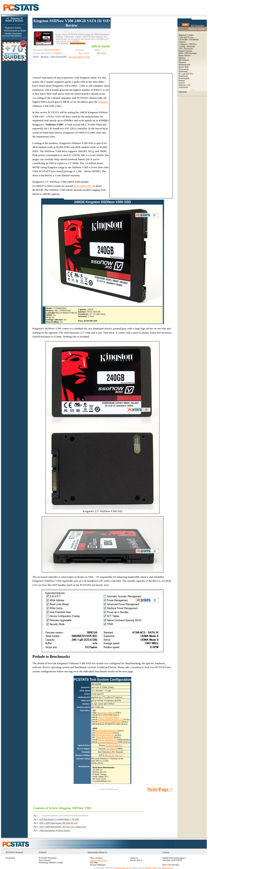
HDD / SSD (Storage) (188, 53)
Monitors (182, 62)
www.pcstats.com (121, 868)
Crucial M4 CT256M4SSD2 (109, 722)
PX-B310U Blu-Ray (113, 745)
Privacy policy (152, 868)
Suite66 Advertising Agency (174, 858)
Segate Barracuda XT (104, 737)
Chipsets (182, 42)
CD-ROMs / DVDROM (189, 39)
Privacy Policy (136, 860)
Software (182, 85)
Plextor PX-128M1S (105, 713)
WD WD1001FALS (104, 733)
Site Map (94, 862)
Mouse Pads (184, 67)
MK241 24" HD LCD (113, 755)
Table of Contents (100, 46)
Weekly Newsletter (13, 33)
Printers (182, 80)
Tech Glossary (45, 860)
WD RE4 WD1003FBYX (106, 731)
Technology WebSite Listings (51, 862)
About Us (134, 858)
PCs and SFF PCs (186, 74)
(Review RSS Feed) (98, 860)
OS (189, 85)
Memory (182, 58)
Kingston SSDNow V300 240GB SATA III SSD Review (71, 23)
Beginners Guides (13, 28)
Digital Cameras (185, 51)
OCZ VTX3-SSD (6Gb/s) (108, 717)
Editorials (183, 92)
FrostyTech (10, 858)
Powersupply (184, 78)
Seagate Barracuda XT (105, 735)
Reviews (45, 57)
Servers (182, 83)
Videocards (183, 87)
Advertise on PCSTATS (172, 860)
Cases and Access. (186, 37)
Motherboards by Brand (15, 31)
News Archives (96, 858)
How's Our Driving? (170, 865)
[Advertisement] (142, 43)
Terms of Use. (167, 868)
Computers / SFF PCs (188, 44)
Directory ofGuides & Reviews (14, 19)
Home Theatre (184, 55)
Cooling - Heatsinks (187, 46)
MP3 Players (184, 60)
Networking (184, 69)
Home (36, 57)
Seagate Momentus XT (107, 740)
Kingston (103, 101)
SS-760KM (111, 748)
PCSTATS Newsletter (48, 858)
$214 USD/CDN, (82, 185)
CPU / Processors (186, 49)
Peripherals (183, 76)
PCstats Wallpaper (97, 865)
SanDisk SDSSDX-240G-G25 (110, 719)
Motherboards (184, 64)
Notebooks (183, 71)
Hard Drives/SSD (59, 57)
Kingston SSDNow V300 (79, 57)
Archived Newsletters (12, 36)
